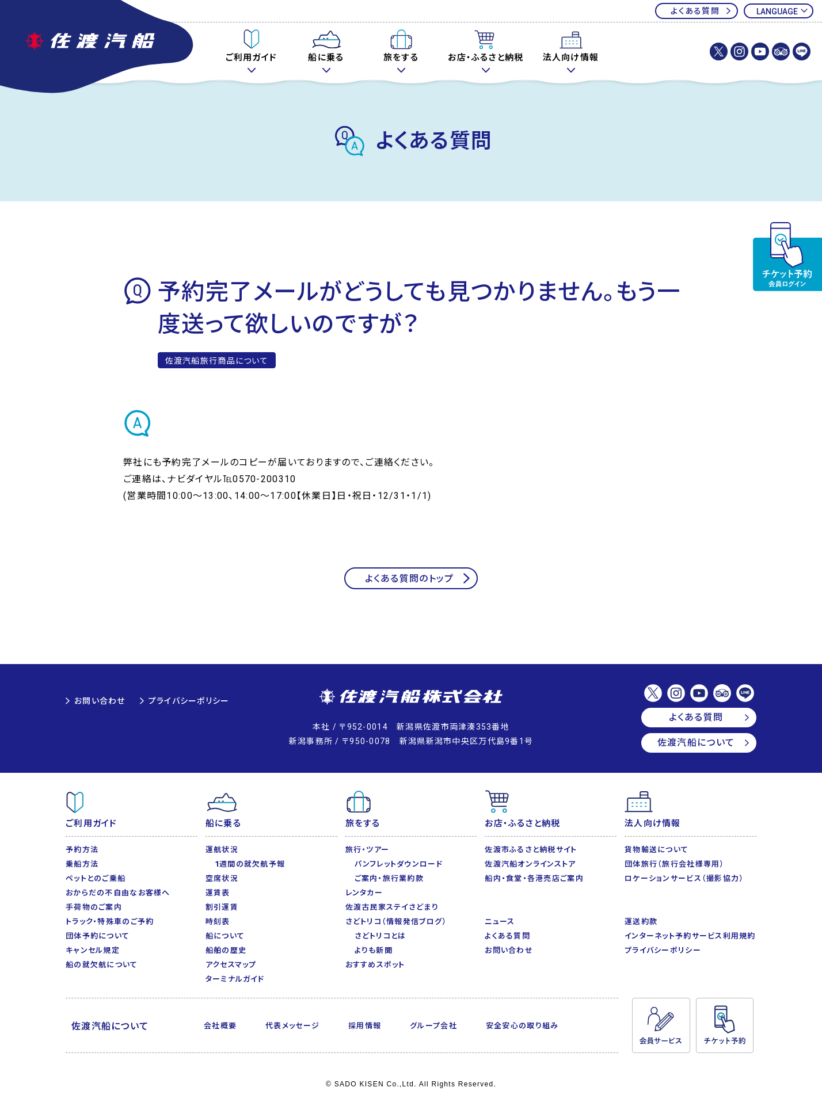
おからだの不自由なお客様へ (118, 892)
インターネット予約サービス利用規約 (690, 936)
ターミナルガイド (234, 979)
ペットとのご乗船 (95, 878)
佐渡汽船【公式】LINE (801, 51)
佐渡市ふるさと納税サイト (531, 849)
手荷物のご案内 (94, 907)
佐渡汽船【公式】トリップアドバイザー (781, 51)
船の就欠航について (102, 964)
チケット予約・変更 (787, 256)
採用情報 (364, 1025)
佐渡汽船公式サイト (98, 48)
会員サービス (661, 1025)
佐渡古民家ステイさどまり (392, 907)
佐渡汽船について (696, 742)
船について (225, 936)
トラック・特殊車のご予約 (110, 921)
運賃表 (217, 892)
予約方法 (82, 849)
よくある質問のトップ (409, 578)
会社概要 (220, 1025)
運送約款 (641, 921)
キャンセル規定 (93, 950)
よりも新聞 (374, 950)
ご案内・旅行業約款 (389, 878)
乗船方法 (82, 864)
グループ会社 (433, 1025)
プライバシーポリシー (189, 700)
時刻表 (217, 921)
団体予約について (98, 936)
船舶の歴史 (225, 950)
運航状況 (221, 849)
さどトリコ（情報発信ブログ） (396, 921)
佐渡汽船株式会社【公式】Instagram (739, 51)
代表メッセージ (292, 1025)
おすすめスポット (375, 964)
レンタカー (364, 892)
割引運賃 (221, 907)
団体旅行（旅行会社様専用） (675, 864)
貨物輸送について (656, 849)
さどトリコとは (380, 936)
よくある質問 (695, 11)
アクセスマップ (231, 964)
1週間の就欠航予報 (250, 864)
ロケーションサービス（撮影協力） (684, 878)
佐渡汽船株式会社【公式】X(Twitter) (719, 51)
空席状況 (221, 878)
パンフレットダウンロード (399, 864)
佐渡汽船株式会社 (411, 697)
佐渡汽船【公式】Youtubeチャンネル (760, 51)
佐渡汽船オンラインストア (530, 864)
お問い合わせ (99, 700)
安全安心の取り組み (522, 1025)
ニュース (500, 921)
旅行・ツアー (367, 849)
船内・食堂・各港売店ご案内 (534, 878)
